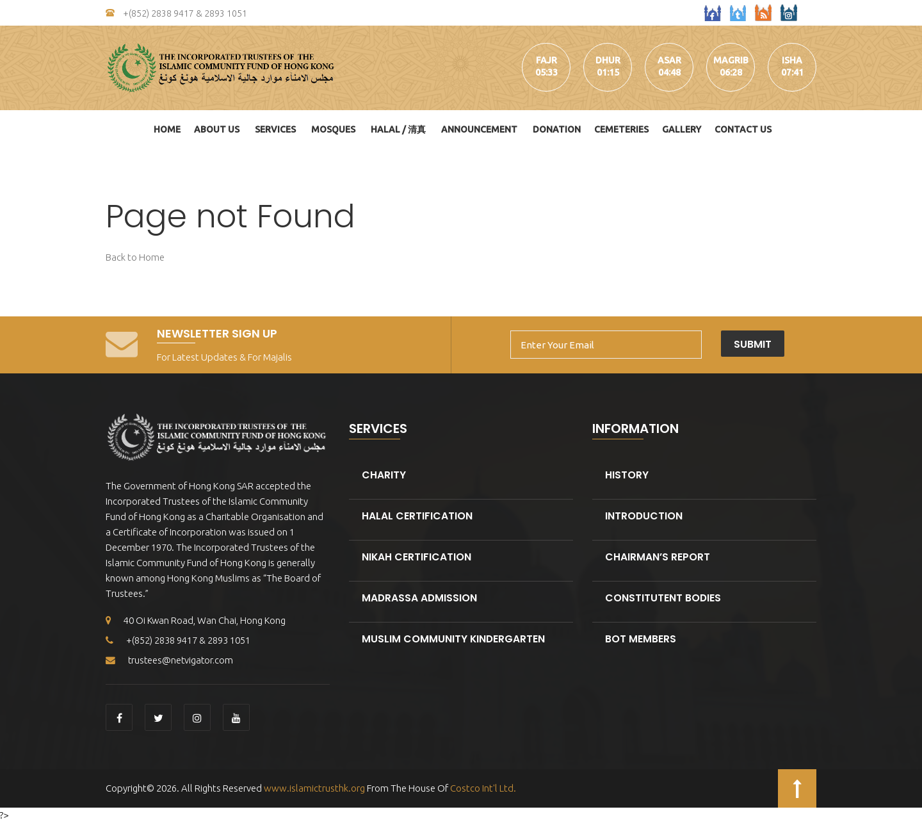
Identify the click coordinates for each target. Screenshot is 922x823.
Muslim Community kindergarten (454, 639)
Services (275, 129)
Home (167, 129)
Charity (384, 475)
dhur (607, 60)
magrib (730, 60)
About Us (216, 129)
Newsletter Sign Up (217, 333)
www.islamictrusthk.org (313, 788)
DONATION (557, 129)
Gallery (681, 129)
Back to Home (135, 257)
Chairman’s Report (657, 557)
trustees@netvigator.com (171, 660)
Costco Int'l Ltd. (483, 788)
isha (792, 60)
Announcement (479, 129)
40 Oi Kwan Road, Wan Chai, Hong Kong (197, 620)
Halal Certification (417, 516)
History (627, 475)
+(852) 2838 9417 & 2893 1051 (176, 13)
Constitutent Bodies (663, 598)
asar (669, 60)
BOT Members (640, 639)
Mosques (333, 129)
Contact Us (743, 129)
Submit (785, 344)
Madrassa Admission (420, 598)
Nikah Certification (417, 557)
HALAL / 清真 (398, 129)
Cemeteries (621, 129)
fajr (546, 60)
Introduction (644, 516)
